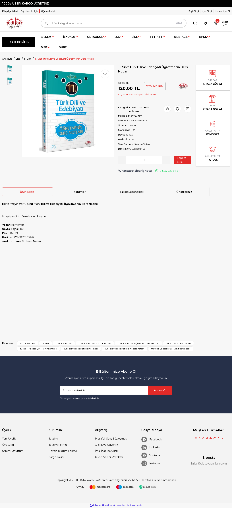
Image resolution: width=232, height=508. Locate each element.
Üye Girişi (8, 444)
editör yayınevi (27, 343)
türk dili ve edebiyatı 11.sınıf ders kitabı (170, 348)
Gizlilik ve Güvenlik (106, 444)
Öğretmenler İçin (29, 11)
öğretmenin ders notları (178, 343)
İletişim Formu (58, 444)
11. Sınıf (132, 107)
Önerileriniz (184, 191)
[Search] (113, 23)
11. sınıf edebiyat (64, 343)
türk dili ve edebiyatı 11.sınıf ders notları (124, 348)
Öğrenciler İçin (48, 11)
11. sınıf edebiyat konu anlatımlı (95, 343)
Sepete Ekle (181, 160)
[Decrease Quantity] (122, 160)
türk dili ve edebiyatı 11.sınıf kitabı (81, 348)
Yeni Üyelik (9, 438)
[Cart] (220, 23)
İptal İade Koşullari (106, 451)
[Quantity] (144, 160)
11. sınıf (45, 343)
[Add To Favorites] (105, 74)
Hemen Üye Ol (222, 11)
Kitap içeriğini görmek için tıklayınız (24, 216)
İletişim (53, 438)
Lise (140, 107)
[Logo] (14, 23)
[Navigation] (18, 42)
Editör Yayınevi (134, 115)
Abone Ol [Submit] (160, 390)
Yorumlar (80, 191)
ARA (179, 23)
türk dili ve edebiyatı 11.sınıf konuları (38, 348)
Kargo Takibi (56, 457)
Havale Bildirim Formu (63, 451)
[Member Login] (194, 11)
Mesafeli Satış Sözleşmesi (111, 438)
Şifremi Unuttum (13, 451)
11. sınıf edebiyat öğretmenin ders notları (138, 343)
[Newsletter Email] (116, 390)
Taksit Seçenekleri (132, 191)
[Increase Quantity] (166, 160)
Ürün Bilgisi (27, 191)
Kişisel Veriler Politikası (109, 457)
